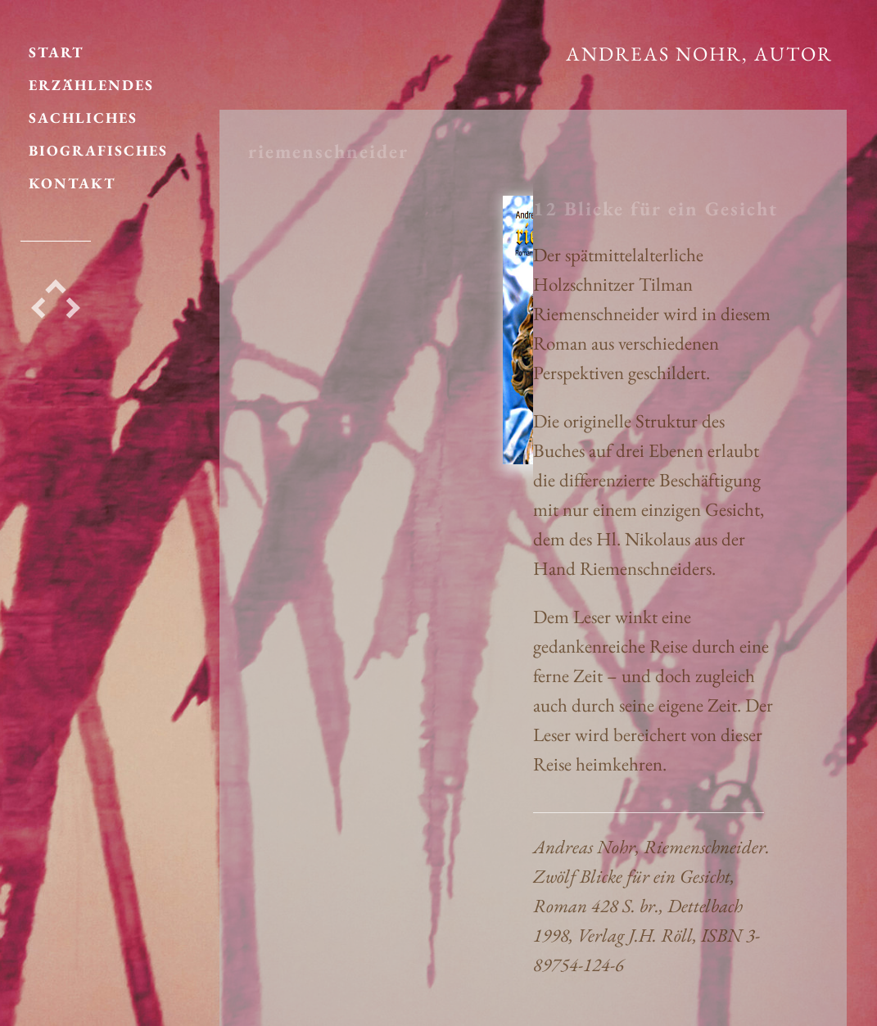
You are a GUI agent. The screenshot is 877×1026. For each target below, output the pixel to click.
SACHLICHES (83, 109)
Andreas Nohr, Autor (699, 53)
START (56, 43)
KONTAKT (72, 174)
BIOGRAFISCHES (98, 142)
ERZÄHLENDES (91, 76)
